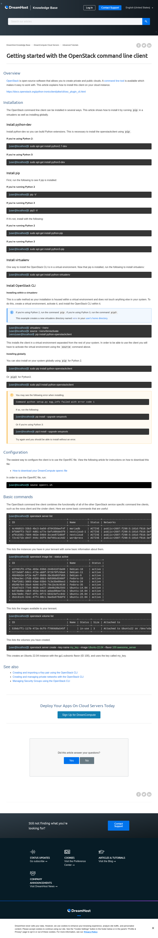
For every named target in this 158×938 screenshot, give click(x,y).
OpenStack (12, 80)
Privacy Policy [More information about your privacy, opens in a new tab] (91, 932)
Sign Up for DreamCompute (79, 713)
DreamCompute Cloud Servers (46, 45)
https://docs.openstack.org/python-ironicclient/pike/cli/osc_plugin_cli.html (46, 91)
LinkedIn (149, 45)
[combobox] (79, 21)
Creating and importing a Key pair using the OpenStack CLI (45, 670)
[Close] (153, 928)
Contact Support (110, 7)
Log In (89, 7)
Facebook (138, 45)
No (87, 758)
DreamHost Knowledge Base (18, 45)
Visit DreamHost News (42, 884)
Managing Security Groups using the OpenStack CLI (41, 679)
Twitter (144, 45)
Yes (71, 758)
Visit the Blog (106, 859)
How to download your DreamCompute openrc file (40, 469)
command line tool (114, 80)
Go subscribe (37, 859)
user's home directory (96, 317)
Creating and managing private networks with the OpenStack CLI (48, 675)
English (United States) (138, 7)
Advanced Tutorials (70, 45)
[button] (137, 8)
